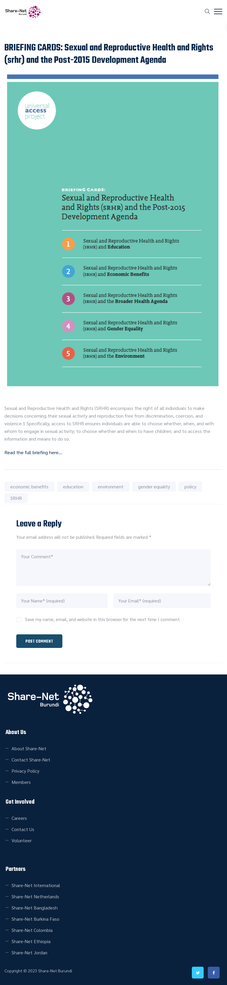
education (73, 486)
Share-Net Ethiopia (31, 941)
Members (21, 782)
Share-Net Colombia (32, 930)
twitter (198, 972)
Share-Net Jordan (29, 952)
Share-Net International (36, 885)
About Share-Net (29, 748)
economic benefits (29, 486)
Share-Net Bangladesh (35, 907)
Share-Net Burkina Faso (35, 919)
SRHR (16, 498)
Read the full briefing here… (33, 452)
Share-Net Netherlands (35, 896)
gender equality (154, 486)
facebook (214, 972)
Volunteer (22, 840)
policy (190, 486)
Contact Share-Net (31, 759)
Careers (19, 818)
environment (111, 486)
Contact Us (23, 829)
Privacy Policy (25, 771)
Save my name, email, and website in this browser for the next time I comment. (103, 619)
